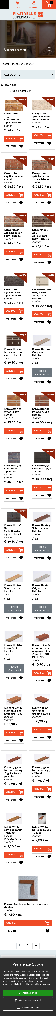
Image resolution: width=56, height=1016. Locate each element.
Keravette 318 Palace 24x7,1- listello (41, 411)
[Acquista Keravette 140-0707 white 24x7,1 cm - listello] (42, 314)
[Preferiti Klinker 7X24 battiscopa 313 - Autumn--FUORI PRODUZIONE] (14, 863)
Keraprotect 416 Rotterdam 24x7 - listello (41, 176)
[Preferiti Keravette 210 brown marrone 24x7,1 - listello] (14, 379)
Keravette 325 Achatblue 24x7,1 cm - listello (12, 470)
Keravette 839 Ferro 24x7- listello (13, 648)
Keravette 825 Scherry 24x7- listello (41, 528)
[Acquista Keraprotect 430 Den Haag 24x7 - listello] (14, 311)
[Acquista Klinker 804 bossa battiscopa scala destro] (28, 923)
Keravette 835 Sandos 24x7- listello (13, 588)
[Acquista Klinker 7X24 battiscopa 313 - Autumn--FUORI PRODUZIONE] (14, 855)
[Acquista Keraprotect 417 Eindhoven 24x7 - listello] (14, 252)
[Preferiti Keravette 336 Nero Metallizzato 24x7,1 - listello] (14, 558)
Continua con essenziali (28, 1000)
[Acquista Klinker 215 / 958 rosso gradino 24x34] (42, 730)
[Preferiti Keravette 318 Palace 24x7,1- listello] (42, 439)
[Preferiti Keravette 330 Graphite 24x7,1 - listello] (42, 495)
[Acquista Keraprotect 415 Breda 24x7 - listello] (14, 195)
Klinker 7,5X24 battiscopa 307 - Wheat (41, 770)
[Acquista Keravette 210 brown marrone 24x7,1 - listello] (14, 371)
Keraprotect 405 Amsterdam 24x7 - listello (12, 118)
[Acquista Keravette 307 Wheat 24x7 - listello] (14, 431)
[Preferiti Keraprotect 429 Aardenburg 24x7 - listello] (42, 262)
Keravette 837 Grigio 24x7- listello (41, 588)
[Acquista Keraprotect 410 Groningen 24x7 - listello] (42, 136)
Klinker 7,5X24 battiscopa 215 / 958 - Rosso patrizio (13, 772)
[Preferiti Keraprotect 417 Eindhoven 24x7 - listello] (14, 259)
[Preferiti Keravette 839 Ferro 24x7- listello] (14, 678)
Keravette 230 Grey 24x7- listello (41, 352)
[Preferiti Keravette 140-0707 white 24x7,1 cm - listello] (42, 322)
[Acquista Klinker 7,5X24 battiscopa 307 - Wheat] (42, 789)
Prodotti (5, 64)
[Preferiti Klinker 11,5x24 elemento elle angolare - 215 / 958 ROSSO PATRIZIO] (42, 681)
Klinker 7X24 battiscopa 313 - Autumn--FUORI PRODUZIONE (13, 832)
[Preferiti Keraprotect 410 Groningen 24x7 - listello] (42, 143)
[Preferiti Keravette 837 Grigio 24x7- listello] (42, 618)
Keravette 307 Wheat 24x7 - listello (13, 411)
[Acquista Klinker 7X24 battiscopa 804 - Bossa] (42, 849)
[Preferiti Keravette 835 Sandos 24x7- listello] (14, 618)
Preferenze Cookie (28, 1007)
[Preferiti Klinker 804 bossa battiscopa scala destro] (28, 931)
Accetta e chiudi (28, 993)
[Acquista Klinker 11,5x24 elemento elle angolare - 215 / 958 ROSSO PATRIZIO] (42, 673)
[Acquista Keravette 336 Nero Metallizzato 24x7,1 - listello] (14, 550)
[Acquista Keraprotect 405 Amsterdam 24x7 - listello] (14, 139)
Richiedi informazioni (42, 372)
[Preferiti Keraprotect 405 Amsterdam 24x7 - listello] (14, 146)
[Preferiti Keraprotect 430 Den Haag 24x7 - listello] (14, 319)
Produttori (17, 64)
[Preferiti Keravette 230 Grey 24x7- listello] (42, 382)
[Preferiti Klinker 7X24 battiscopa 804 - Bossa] (42, 856)
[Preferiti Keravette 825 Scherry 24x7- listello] (42, 558)
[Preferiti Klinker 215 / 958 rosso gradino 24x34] (42, 737)
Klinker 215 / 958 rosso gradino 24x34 (41, 710)
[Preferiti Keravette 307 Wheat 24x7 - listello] (14, 439)
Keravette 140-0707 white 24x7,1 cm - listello (41, 294)
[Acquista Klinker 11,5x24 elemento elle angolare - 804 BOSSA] (14, 733)
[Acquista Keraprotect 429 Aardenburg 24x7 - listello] (42, 255)
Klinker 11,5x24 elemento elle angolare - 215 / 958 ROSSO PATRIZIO (41, 651)
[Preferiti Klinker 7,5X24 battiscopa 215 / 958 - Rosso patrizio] (14, 800)
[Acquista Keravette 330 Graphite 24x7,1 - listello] (42, 488)
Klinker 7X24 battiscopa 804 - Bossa (41, 829)
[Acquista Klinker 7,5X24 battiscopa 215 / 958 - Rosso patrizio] (14, 792)
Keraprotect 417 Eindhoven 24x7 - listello (13, 232)
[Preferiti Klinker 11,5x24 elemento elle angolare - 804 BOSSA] (14, 740)
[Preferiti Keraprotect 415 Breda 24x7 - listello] (14, 203)
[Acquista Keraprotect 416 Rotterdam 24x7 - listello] (42, 195)
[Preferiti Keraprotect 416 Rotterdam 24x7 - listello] (42, 203)
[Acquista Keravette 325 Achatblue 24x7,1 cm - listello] (14, 491)
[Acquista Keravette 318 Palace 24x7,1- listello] (42, 431)
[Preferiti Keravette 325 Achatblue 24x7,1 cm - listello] (14, 498)
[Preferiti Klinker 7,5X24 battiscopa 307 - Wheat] (42, 797)
